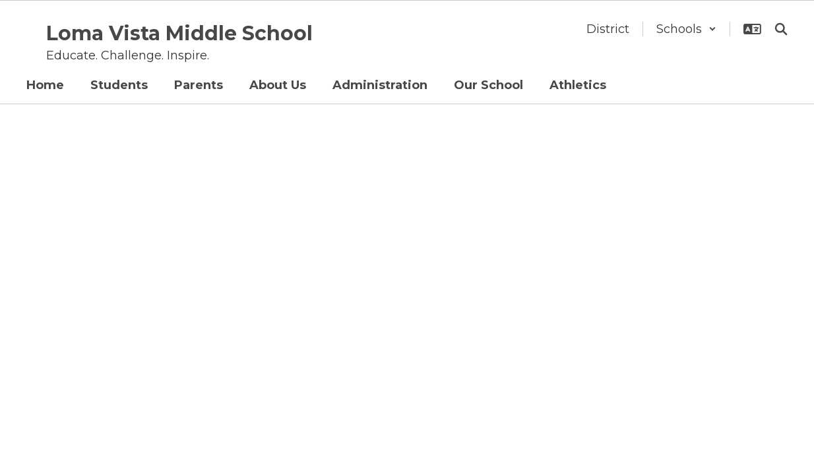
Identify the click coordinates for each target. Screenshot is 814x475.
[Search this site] (781, 29)
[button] (686, 29)
